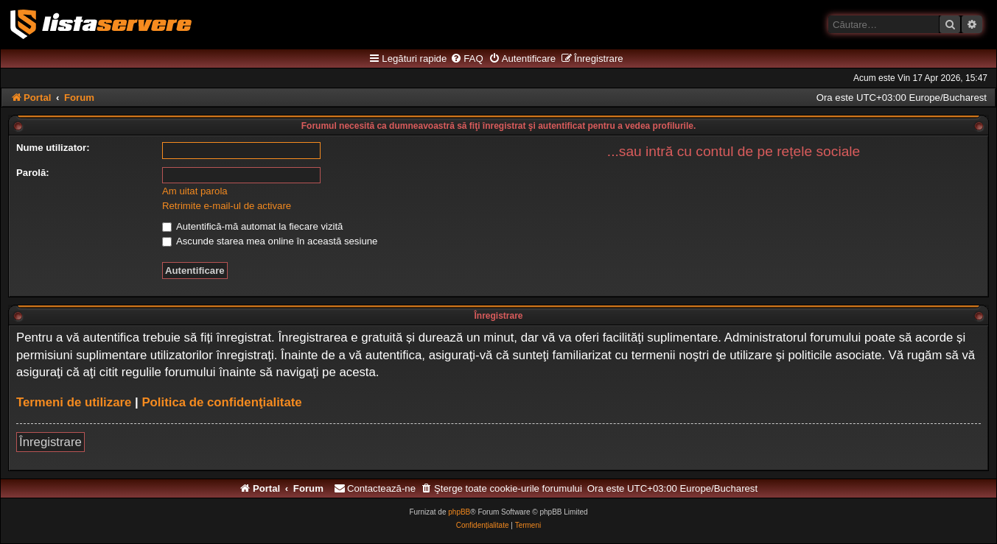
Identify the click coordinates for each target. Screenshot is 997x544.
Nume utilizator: (53, 147)
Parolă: (32, 172)
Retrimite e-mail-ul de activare (226, 205)
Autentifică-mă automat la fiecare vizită (252, 226)
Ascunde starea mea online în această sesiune (269, 241)
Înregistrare (50, 442)
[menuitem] (466, 59)
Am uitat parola (195, 191)
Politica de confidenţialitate (221, 402)
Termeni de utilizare (73, 402)
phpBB (459, 512)
